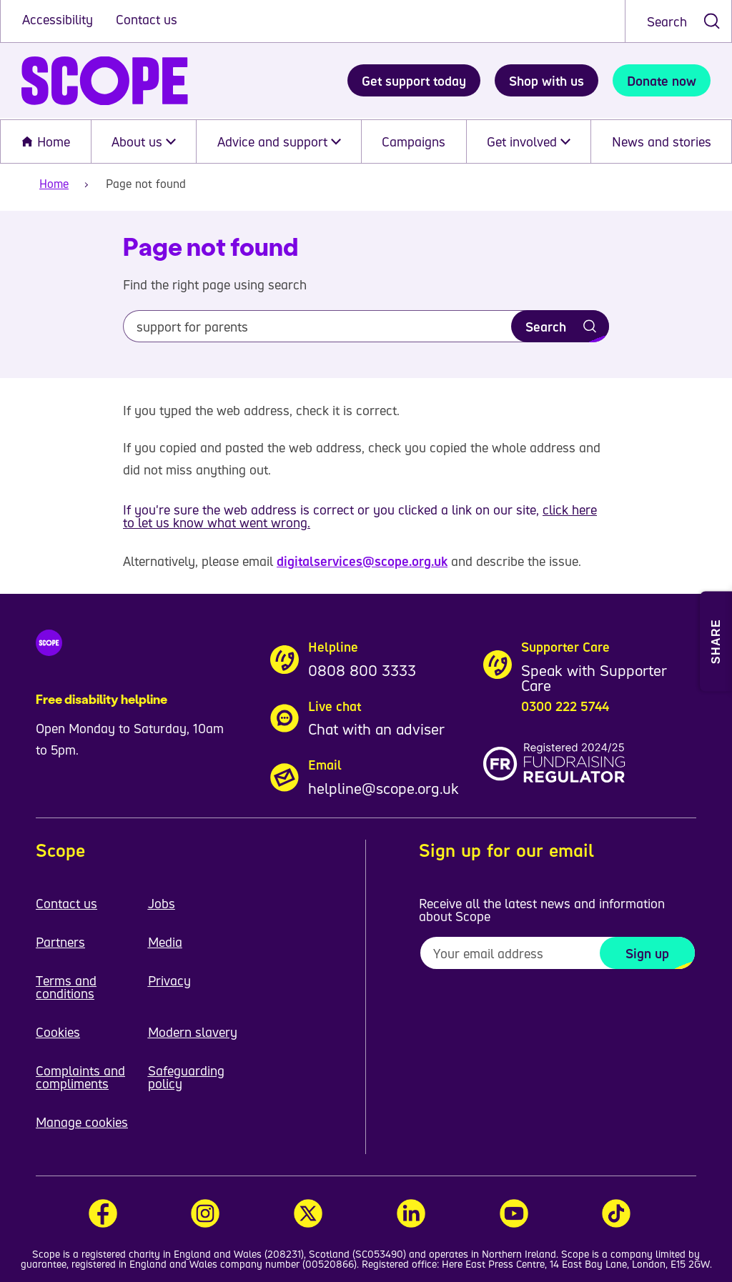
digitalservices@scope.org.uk (362, 561)
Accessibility (59, 19)
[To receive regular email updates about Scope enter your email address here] (557, 952)
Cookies (58, 1031)
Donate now (661, 80)
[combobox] (678, 21)
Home (45, 141)
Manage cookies (82, 1122)
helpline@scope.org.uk (383, 788)
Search (667, 21)
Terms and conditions (66, 987)
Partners (60, 941)
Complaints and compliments (80, 1077)
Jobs (161, 903)
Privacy (169, 980)
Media (165, 941)
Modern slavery (192, 1031)
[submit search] (711, 21)
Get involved (528, 141)
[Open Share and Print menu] (716, 641)
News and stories (661, 141)
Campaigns (413, 141)
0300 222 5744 (565, 706)
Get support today (414, 80)
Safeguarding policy (186, 1077)
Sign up (647, 953)
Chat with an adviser (376, 729)
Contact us (146, 19)
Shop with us (546, 80)
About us (144, 141)
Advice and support (279, 141)
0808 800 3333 (362, 670)
